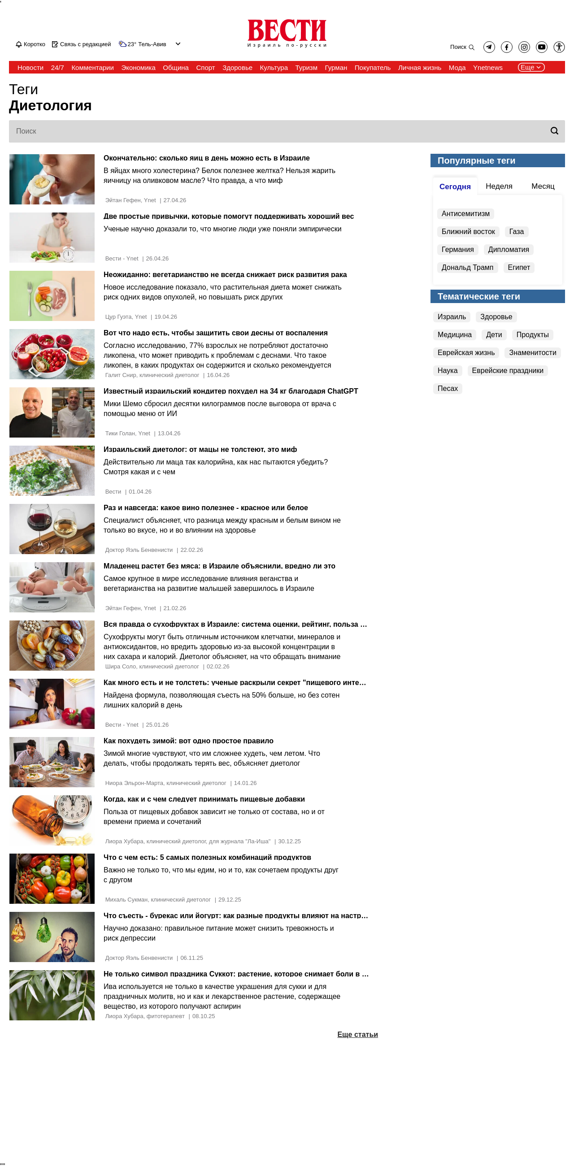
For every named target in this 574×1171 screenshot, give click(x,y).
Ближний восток (468, 231)
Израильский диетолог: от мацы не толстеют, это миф (200, 449)
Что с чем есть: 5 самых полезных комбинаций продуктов (207, 857)
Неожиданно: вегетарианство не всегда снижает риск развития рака (225, 274)
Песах (448, 388)
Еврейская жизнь (466, 352)
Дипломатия (508, 249)
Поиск (458, 46)
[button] (559, 47)
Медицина (455, 334)
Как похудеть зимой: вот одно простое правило (189, 741)
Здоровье (496, 317)
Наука (448, 370)
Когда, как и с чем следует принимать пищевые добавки (204, 799)
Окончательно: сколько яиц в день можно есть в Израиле (207, 158)
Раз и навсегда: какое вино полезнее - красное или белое (206, 508)
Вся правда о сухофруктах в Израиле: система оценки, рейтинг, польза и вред (244, 624)
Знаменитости (532, 352)
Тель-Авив (152, 44)
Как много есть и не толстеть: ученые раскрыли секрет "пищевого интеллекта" (245, 682)
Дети (494, 334)
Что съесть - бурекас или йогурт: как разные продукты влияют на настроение (243, 915)
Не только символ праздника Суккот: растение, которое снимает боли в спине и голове (260, 974)
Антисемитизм (466, 213)
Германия (458, 249)
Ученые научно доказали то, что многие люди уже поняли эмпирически (223, 229)
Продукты (533, 334)
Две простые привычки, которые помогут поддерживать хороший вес (229, 216)
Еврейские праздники (508, 370)
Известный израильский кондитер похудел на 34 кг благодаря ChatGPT (231, 391)
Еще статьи (357, 1034)
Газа (516, 231)
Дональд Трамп (467, 267)
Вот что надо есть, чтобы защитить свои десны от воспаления (216, 333)
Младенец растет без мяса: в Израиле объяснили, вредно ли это (219, 566)
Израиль (452, 317)
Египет (519, 267)
